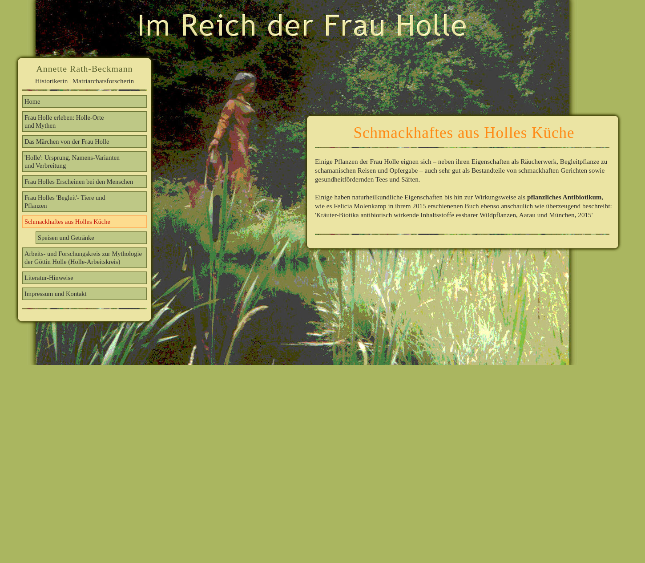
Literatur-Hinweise (48, 277)
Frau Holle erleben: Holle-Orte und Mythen (64, 121)
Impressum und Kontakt (55, 293)
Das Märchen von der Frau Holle (66, 141)
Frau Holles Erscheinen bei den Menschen (78, 181)
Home (32, 101)
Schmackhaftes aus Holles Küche (67, 221)
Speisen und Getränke (66, 237)
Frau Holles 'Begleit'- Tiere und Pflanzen (64, 201)
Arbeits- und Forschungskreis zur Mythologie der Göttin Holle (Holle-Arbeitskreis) (83, 257)
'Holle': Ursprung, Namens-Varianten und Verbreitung (72, 161)
